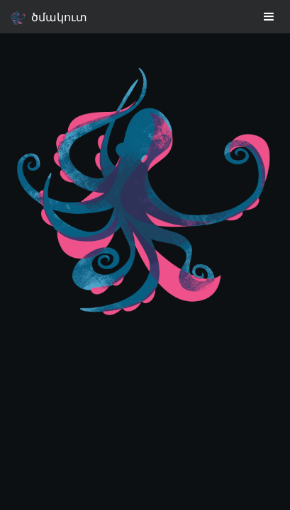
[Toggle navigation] (269, 16)
